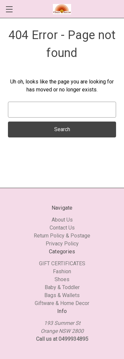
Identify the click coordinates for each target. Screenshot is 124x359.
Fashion (62, 271)
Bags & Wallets (62, 295)
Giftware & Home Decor (62, 303)
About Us (62, 220)
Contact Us (62, 228)
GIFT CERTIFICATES (62, 263)
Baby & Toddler (62, 287)
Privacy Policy (62, 243)
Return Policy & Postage (62, 235)
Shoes (62, 279)
